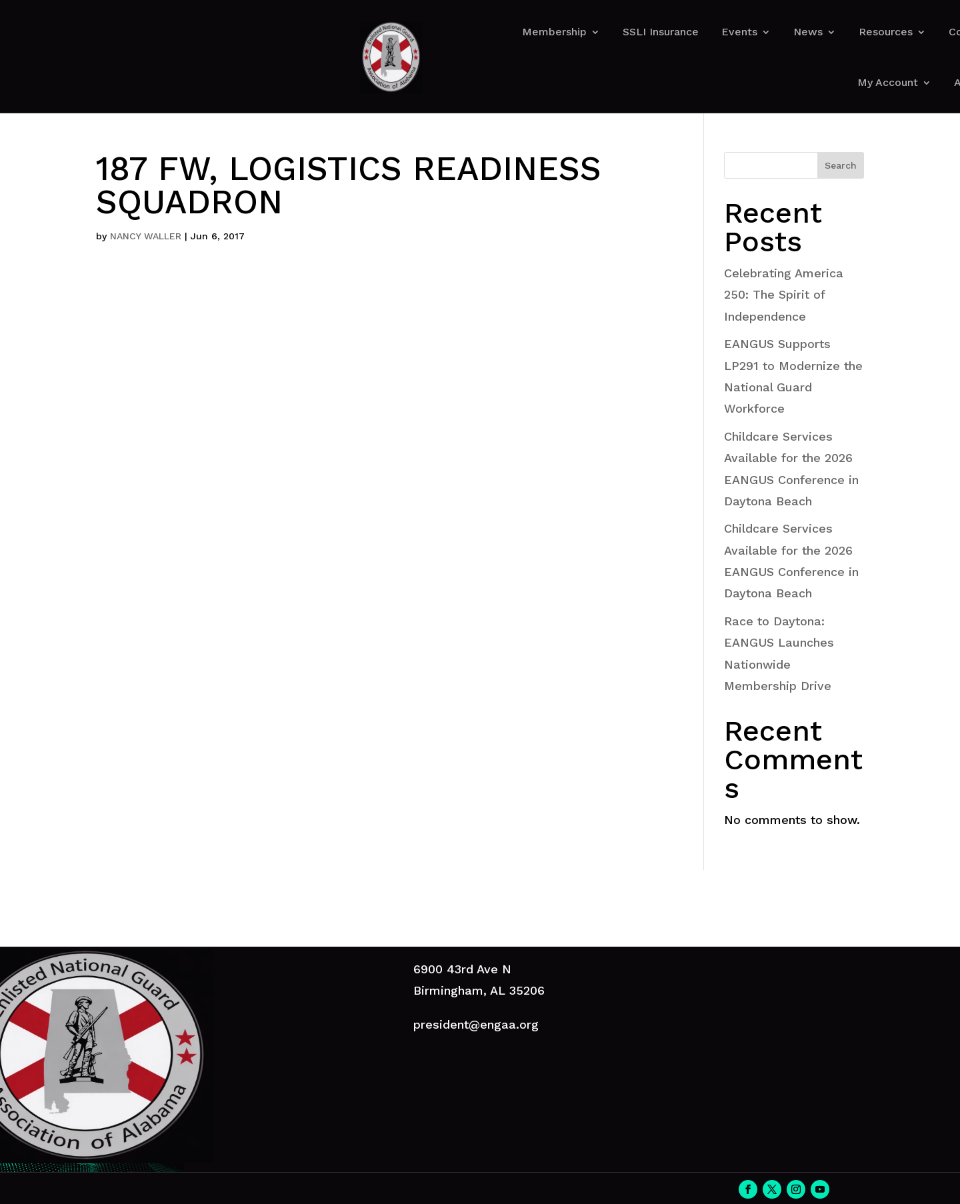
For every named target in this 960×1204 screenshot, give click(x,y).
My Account (887, 82)
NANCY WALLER (145, 236)
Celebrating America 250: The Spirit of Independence (783, 294)
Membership (554, 31)
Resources (886, 31)
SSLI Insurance (661, 31)
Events (739, 31)
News (808, 31)
